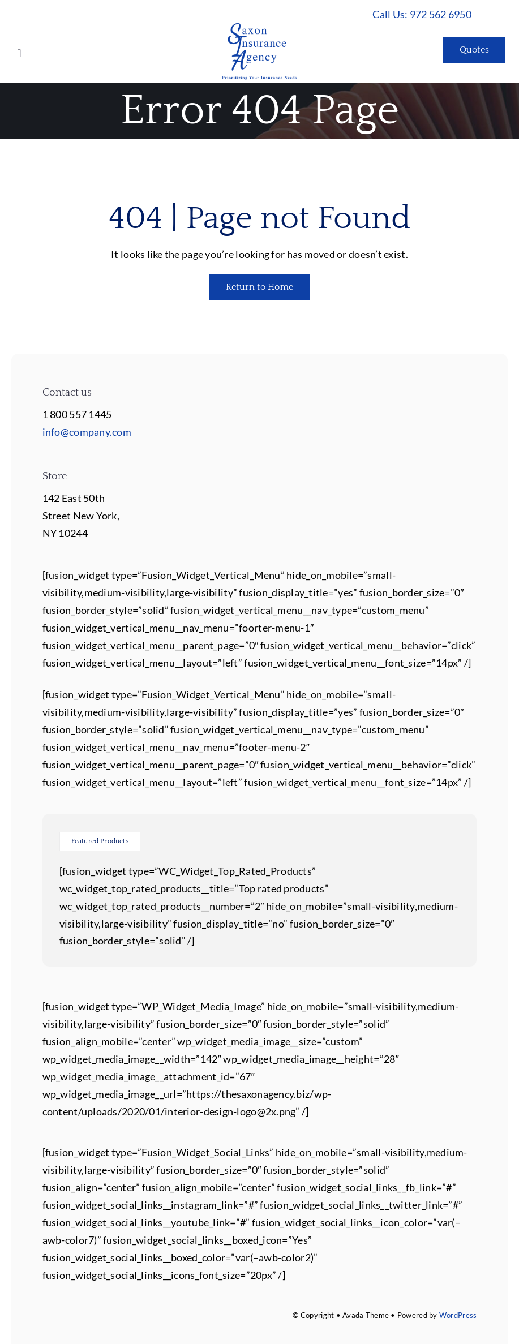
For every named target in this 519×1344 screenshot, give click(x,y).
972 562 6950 (440, 14)
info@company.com (86, 432)
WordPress (458, 1315)
